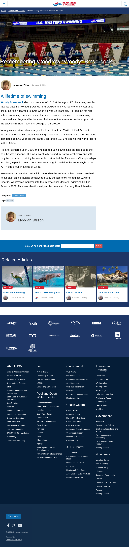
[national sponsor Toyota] (118, 335)
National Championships (46, 421)
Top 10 (39, 436)
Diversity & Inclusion (15, 411)
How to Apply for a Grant (75, 470)
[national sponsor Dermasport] (33, 323)
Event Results (42, 425)
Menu (3, 5)
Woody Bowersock (12, 102)
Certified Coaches (73, 425)
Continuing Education (74, 433)
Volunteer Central (102, 460)
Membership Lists (73, 398)
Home (4, 10)
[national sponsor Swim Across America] (11, 335)
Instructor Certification (74, 478)
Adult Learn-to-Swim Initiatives (78, 474)
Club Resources (72, 383)
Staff (9, 387)
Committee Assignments (105, 475)
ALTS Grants (71, 466)
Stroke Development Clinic (47, 458)
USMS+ (40, 383)
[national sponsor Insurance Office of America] (96, 323)
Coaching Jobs (72, 440)
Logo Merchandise (14, 422)
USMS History (12, 403)
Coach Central (72, 410)
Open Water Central (44, 414)
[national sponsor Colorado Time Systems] (54, 323)
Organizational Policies (105, 425)
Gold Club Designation (75, 387)
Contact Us (10, 537)
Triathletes (100, 409)
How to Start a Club (73, 376)
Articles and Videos (17, 10)
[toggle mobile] (3, 3)
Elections (99, 471)
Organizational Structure (16, 383)
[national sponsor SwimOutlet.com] (75, 335)
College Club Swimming (16, 414)
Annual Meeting (102, 464)
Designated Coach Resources (78, 429)
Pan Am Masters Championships (49, 454)
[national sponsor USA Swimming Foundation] (33, 348)
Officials (99, 479)
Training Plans (101, 387)
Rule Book (100, 421)
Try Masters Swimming (16, 441)
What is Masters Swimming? (18, 372)
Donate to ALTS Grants (16, 426)
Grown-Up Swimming (15, 418)
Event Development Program (48, 406)
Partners (10, 407)
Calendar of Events (44, 403)
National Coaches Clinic (75, 418)
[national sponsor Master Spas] (118, 323)
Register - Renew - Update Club (78, 379)
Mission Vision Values (15, 376)
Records (40, 433)
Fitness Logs (101, 390)
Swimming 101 (101, 402)
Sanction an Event (44, 410)
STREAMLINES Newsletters (18, 433)
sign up (98, 246)
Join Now (13, 516)
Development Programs (16, 379)
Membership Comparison (46, 387)
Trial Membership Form (46, 379)
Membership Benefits (45, 376)
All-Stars (40, 444)
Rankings (40, 429)
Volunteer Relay (102, 467)
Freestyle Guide (102, 379)
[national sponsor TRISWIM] (11, 348)
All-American (42, 440)
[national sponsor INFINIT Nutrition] (75, 323)
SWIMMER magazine (15, 429)
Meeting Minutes (102, 448)
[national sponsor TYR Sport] (33, 335)
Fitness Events (42, 418)
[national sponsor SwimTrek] (96, 335)
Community (11, 437)
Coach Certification (73, 422)
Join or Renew (42, 372)
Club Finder (100, 375)
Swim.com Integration (104, 394)
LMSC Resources (103, 486)
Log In (125, 5)
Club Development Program (77, 394)
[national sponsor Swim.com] (54, 335)
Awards (99, 490)
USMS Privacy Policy (14, 540)
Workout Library (102, 383)
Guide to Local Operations (106, 482)
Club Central (71, 372)
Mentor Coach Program (75, 437)
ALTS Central (71, 453)
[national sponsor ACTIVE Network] (11, 323)
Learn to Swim (101, 405)
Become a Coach (73, 414)
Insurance (70, 391)
